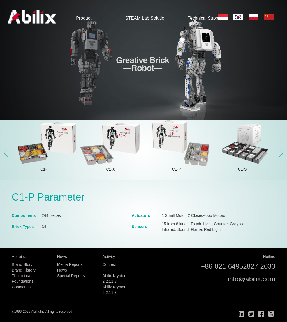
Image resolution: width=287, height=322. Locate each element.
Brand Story (22, 264)
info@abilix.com (251, 279)
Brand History (24, 270)
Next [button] (279, 153)
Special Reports (71, 275)
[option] (143, 60)
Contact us (21, 287)
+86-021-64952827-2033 (238, 266)
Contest (109, 264)
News (62, 270)
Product (83, 18)
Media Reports (70, 264)
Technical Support (205, 18)
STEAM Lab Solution (146, 18)
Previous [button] (7, 153)
